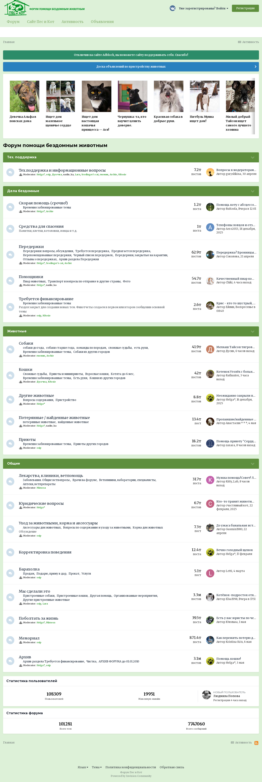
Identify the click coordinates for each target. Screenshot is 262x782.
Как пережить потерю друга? (238, 638)
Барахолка (29, 569)
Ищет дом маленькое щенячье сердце (58, 121)
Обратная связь (172, 767)
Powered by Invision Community (131, 775)
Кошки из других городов (108, 378)
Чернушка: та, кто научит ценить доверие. (132, 121)
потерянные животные (39, 422)
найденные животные (73, 422)
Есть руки (80, 378)
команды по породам (91, 348)
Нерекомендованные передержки (47, 255)
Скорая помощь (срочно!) (43, 203)
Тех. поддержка (21, 157)
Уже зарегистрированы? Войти (203, 8)
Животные (17, 331)
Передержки (31, 246)
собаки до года (33, 348)
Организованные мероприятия (135, 596)
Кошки (26, 369)
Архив (25, 657)
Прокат (74, 573)
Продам (28, 573)
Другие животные (36, 395)
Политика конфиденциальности (130, 767)
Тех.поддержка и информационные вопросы (62, 170)
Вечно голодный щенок (234, 550)
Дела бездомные (23, 191)
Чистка (92, 661)
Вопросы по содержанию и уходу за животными (97, 527)
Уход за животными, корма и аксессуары (58, 523)
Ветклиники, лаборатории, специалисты (127, 480)
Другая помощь (101, 596)
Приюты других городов (91, 444)
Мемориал (29, 638)
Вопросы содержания (38, 400)
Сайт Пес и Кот (40, 21)
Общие (13, 463)
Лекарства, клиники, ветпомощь (51, 475)
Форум (13, 21)
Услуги (86, 573)
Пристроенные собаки (39, 596)
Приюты (27, 439)
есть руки (141, 348)
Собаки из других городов (91, 352)
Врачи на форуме (85, 480)
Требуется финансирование (46, 299)
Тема (97, 767)
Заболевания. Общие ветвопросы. (46, 480)
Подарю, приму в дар (52, 573)
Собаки (26, 343)
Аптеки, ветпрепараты (39, 484)
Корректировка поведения (45, 552)
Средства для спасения (41, 226)
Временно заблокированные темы (47, 207)
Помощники (31, 276)
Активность (73, 21)
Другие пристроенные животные (46, 600)
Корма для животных (148, 527)
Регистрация (245, 8)
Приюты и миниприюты (66, 374)
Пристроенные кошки (72, 596)
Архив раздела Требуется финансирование (53, 661)
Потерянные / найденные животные (54, 417)
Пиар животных (34, 281)
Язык (83, 767)
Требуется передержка (92, 251)
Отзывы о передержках (40, 259)
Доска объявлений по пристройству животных (131, 66)
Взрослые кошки (97, 374)
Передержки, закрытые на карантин (141, 255)
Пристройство (66, 400)
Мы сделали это (34, 591)
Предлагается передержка (131, 251)
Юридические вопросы (41, 503)
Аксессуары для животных (42, 527)
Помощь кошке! (228, 659)
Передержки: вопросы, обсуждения (48, 251)
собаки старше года (60, 348)
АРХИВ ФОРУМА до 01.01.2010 (119, 661)
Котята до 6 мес (122, 374)
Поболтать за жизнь (39, 618)
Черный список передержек (93, 255)
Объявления (102, 21)
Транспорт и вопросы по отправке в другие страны (84, 281)
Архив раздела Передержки (79, 259)
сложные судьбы (120, 348)
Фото (127, 281)
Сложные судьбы (35, 374)
